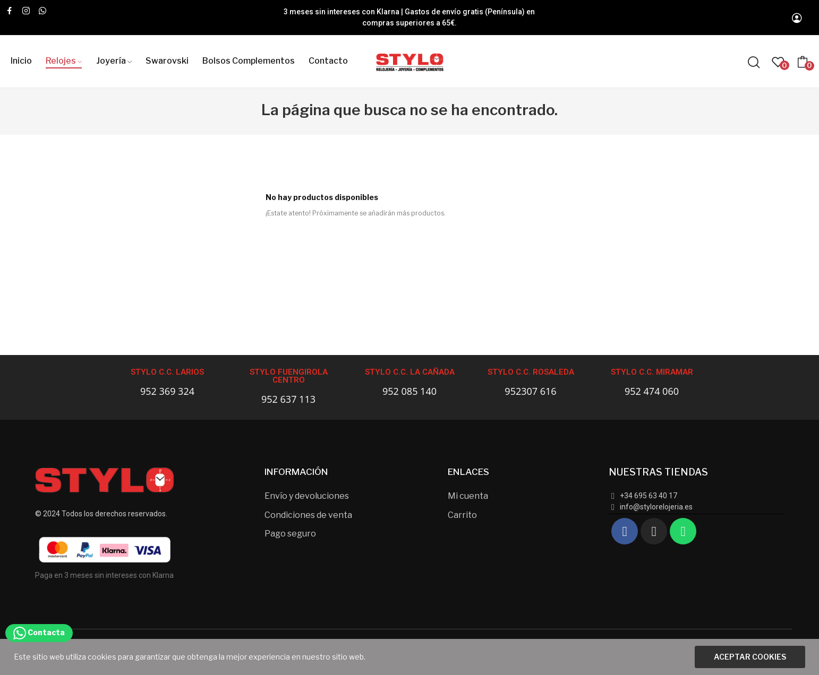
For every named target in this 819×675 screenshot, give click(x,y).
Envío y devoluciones (307, 496)
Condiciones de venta (308, 515)
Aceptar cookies (750, 656)
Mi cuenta (468, 496)
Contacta (39, 632)
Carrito (462, 515)
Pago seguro (290, 534)
